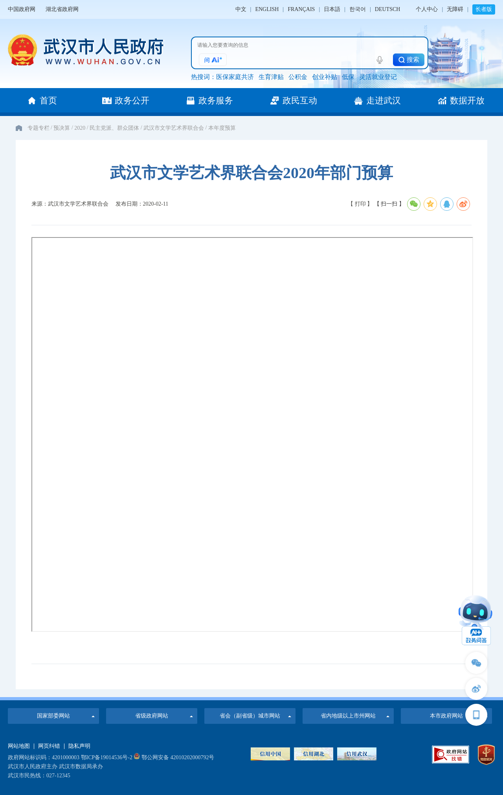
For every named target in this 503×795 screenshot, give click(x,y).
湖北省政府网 (62, 9)
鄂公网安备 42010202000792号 (174, 757)
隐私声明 (79, 746)
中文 (240, 9)
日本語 (332, 9)
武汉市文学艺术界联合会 (173, 128)
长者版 (483, 9)
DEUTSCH (387, 9)
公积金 (297, 77)
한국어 (357, 9)
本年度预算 (222, 128)
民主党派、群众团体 (114, 128)
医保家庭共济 (235, 77)
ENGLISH (267, 9)
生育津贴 (271, 77)
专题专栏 (39, 128)
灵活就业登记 (378, 77)
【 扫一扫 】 (390, 204)
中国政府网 (21, 9)
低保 (348, 77)
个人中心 (427, 9)
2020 (79, 128)
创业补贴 (324, 77)
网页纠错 (49, 746)
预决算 (61, 128)
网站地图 (19, 746)
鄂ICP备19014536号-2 (106, 757)
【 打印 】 (360, 204)
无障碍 (455, 9)
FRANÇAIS (301, 9)
